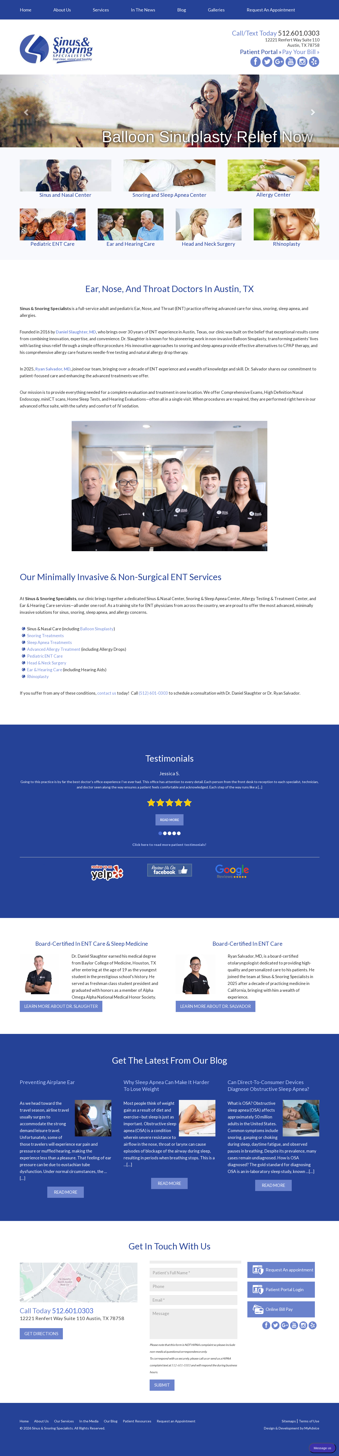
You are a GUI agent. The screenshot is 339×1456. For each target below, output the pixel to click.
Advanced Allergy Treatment (53, 649)
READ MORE (65, 1192)
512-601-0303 (180, 1365)
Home (25, 9)
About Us (62, 9)
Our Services (64, 1421)
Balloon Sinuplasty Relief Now (207, 137)
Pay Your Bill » (301, 51)
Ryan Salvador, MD (53, 368)
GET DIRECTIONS (41, 1333)
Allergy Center (274, 179)
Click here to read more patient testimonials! (169, 844)
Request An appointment (289, 1269)
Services (101, 9)
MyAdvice (311, 1428)
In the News (143, 9)
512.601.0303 (56, 1310)
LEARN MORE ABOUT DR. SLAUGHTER (61, 1006)
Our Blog (110, 1421)
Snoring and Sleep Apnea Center (169, 179)
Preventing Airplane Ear (47, 1082)
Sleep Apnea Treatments (49, 642)
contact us (106, 693)
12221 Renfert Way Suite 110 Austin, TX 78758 (292, 42)
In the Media (88, 1421)
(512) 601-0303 (153, 693)
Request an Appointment (271, 9)
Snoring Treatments (45, 635)
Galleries (216, 9)
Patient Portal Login (285, 1289)
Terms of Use (309, 1421)
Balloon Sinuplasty (97, 628)
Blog (181, 9)
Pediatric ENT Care (53, 227)
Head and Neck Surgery (209, 227)
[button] (25, 111)
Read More (169, 820)
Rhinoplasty (287, 227)
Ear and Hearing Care (131, 227)
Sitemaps (289, 1421)
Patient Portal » (260, 51)
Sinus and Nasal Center (66, 179)
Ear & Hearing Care (44, 669)
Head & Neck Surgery (47, 662)
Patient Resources (137, 1421)
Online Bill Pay (279, 1309)
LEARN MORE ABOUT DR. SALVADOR (215, 1006)
